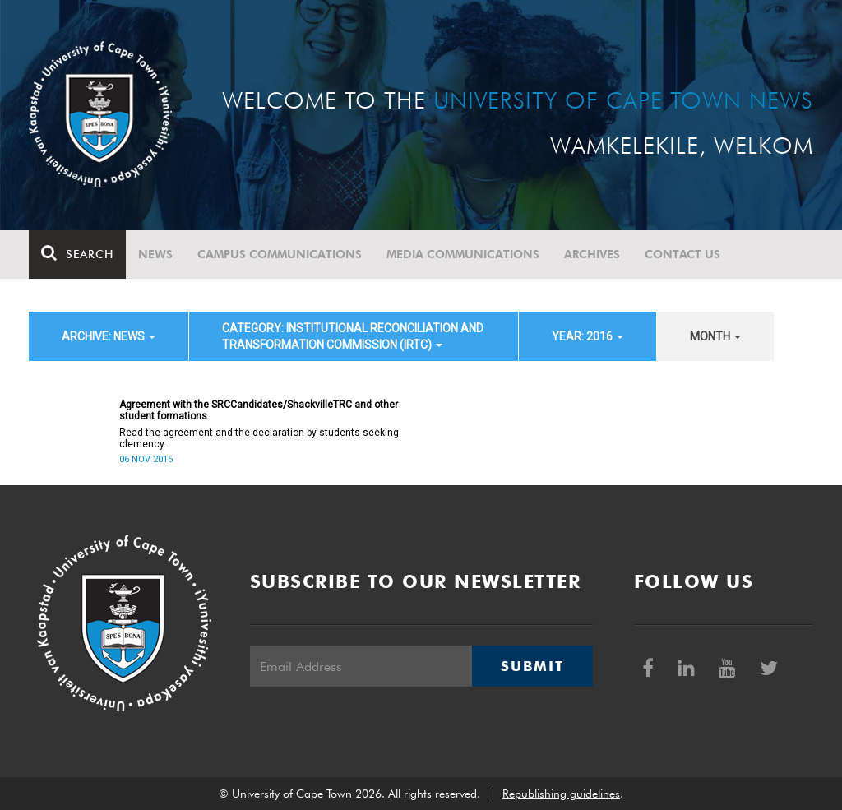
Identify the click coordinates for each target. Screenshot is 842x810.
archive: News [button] (108, 336)
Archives (592, 254)
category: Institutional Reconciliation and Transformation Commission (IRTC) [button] (352, 336)
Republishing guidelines (561, 793)
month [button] (715, 336)
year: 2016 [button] (587, 336)
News (155, 254)
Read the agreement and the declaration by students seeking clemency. (259, 438)
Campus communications (279, 254)
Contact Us (682, 254)
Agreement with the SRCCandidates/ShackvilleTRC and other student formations (258, 410)
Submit (532, 666)
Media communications (462, 254)
